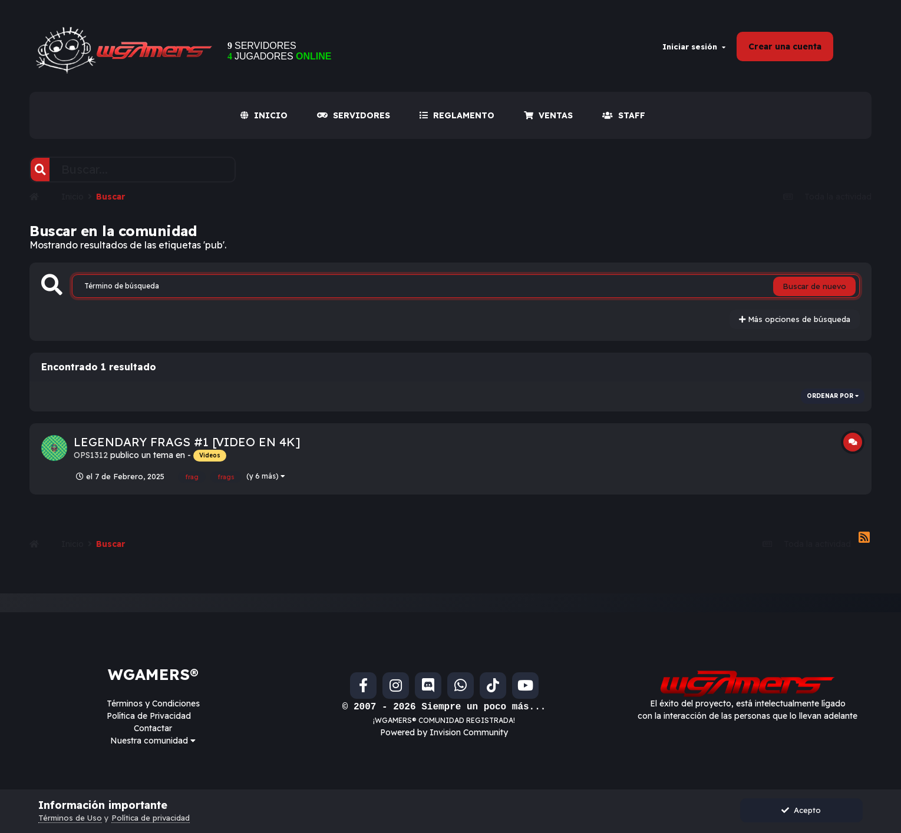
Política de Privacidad (149, 716)
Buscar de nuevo (814, 286)
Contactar (153, 728)
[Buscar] (40, 169)
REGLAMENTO (457, 115)
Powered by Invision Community (444, 732)
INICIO (264, 115)
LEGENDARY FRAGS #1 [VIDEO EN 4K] (187, 441)
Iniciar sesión (693, 46)
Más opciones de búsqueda (794, 319)
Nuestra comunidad (153, 740)
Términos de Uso (70, 817)
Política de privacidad (150, 817)
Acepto (801, 810)
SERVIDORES (353, 115)
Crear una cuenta (784, 46)
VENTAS (548, 115)
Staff (623, 115)
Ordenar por (833, 396)
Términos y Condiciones (153, 703)
